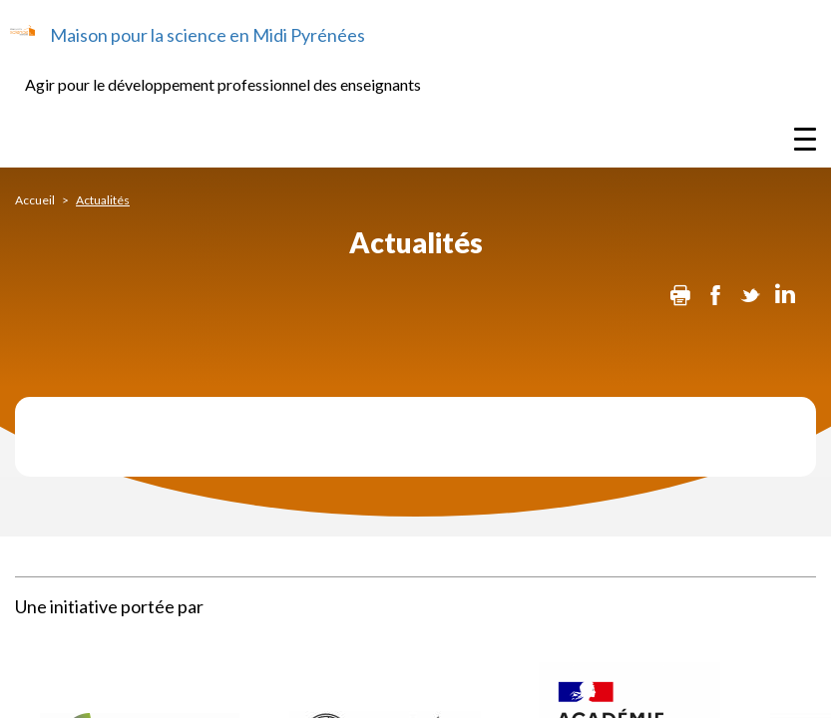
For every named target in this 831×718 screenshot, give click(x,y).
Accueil (35, 199)
